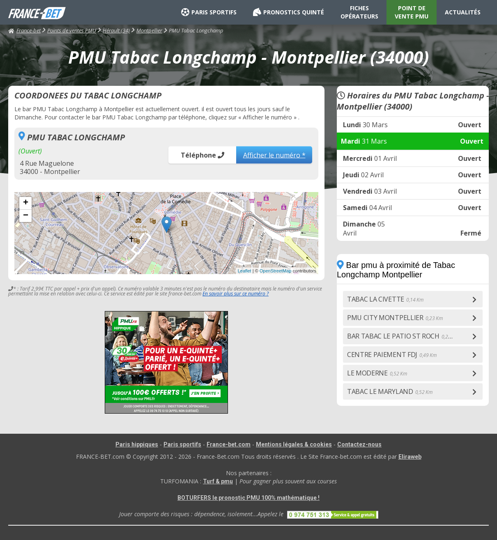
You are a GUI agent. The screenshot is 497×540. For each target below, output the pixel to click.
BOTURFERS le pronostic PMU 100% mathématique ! (248, 497)
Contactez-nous (359, 444)
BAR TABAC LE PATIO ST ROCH (402, 336)
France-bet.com (229, 444)
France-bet (24, 30)
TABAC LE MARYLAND (389, 391)
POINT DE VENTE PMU (411, 12)
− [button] (25, 216)
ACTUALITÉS (463, 12)
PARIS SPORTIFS (209, 12)
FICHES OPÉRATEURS (359, 12)
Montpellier (149, 30)
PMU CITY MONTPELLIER (394, 317)
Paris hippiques (136, 444)
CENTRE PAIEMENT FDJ (392, 354)
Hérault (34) (116, 30)
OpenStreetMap (276, 270)
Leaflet (244, 270)
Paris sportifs (182, 444)
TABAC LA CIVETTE (385, 299)
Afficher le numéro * (274, 154)
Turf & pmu (218, 481)
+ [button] (25, 203)
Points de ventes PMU (71, 30)
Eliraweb (409, 456)
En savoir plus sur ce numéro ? (235, 293)
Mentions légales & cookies (294, 444)
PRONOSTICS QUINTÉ (288, 12)
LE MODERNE (377, 373)
